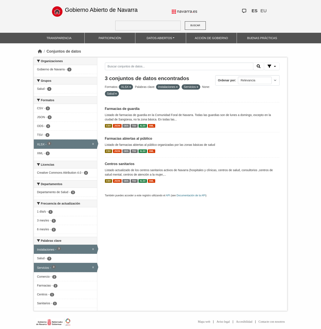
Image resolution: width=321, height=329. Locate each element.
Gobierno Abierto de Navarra (101, 10)
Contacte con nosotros (272, 321)
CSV (108, 125)
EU (264, 10)
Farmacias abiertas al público (128, 138)
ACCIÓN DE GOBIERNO (211, 38)
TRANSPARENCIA (59, 38)
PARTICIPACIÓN (110, 38)
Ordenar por (226, 80)
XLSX (142, 125)
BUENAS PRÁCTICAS (262, 38)
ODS (126, 125)
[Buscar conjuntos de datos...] (179, 66)
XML (151, 125)
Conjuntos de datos (64, 51)
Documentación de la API (191, 195)
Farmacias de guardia (122, 109)
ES (255, 10)
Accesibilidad (244, 321)
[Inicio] (40, 51)
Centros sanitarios (119, 164)
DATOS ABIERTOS (159, 38)
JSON (117, 125)
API (168, 195)
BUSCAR (195, 25)
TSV (134, 125)
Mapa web (204, 321)
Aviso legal (223, 321)
